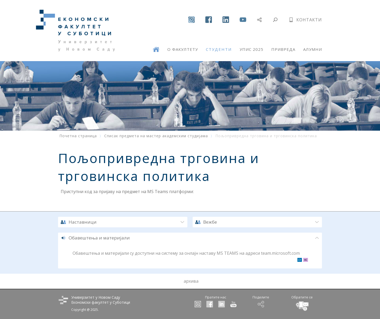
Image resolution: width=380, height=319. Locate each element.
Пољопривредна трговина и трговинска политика (266, 135)
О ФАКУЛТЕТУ (182, 49)
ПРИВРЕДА (283, 49)
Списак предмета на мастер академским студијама (156, 135)
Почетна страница (78, 135)
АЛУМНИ (312, 49)
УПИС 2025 (251, 49)
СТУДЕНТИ (219, 49)
